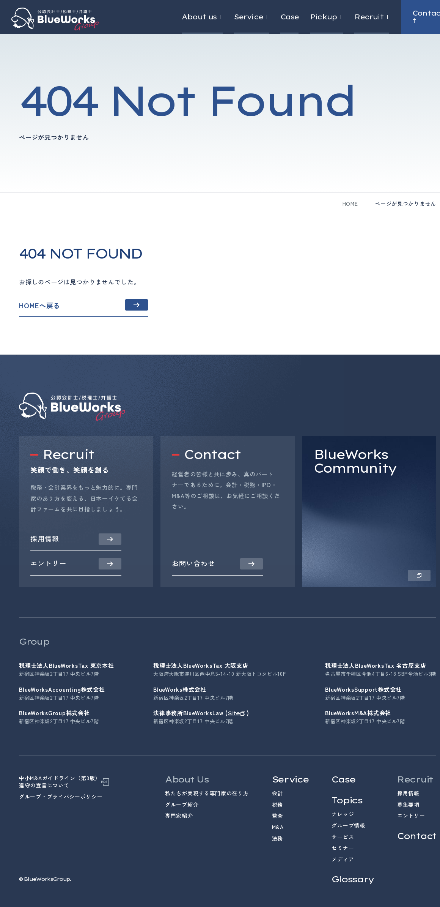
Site (233, 713)
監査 (277, 815)
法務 (277, 838)
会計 (277, 793)
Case (289, 17)
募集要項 (408, 804)
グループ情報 (348, 825)
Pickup (326, 17)
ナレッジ (343, 814)
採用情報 (408, 793)
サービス (343, 837)
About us (202, 17)
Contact (416, 836)
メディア (343, 859)
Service (251, 17)
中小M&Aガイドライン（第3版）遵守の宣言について (60, 781)
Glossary (353, 879)
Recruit (371, 17)
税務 (277, 804)
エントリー (411, 815)
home (350, 203)
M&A (278, 827)
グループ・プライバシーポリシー (61, 796)
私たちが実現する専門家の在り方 (207, 793)
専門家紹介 (179, 815)
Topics (347, 800)
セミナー (343, 848)
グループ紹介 (181, 804)
